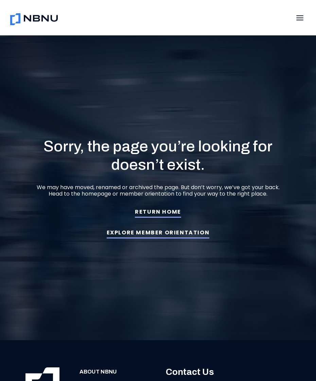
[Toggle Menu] (300, 18)
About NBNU (93, 372)
